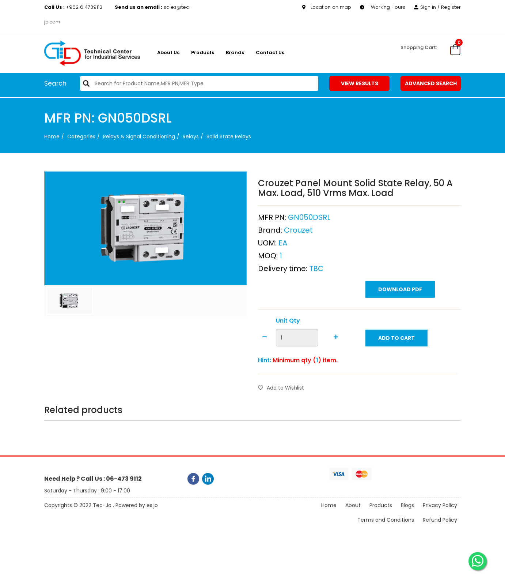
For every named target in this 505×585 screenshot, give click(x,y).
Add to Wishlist (281, 404)
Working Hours (382, 6)
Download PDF (400, 306)
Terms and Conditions (385, 526)
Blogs (407, 511)
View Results (359, 83)
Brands (235, 52)
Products (202, 52)
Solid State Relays (228, 136)
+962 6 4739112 (74, 6)
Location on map (326, 6)
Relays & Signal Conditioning (139, 136)
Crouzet (298, 247)
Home (52, 136)
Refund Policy (440, 526)
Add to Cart (396, 355)
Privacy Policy (440, 511)
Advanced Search (431, 83)
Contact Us (270, 52)
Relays (191, 136)
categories (81, 136)
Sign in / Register (437, 6)
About (353, 511)
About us (168, 52)
